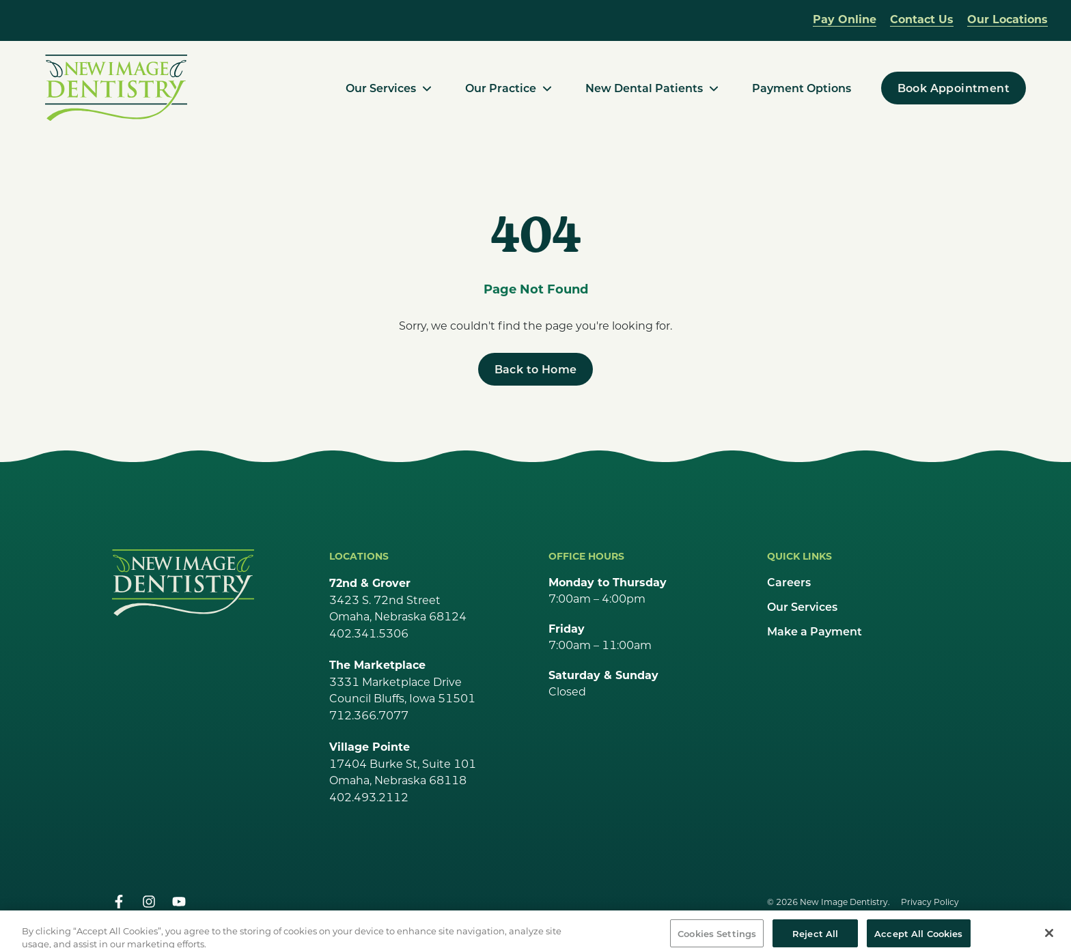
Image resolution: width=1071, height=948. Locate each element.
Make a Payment (814, 631)
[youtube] (179, 901)
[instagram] (149, 901)
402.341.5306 (368, 633)
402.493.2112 (368, 797)
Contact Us (922, 19)
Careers (789, 582)
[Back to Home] (536, 369)
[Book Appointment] (953, 88)
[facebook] (119, 901)
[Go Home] (183, 582)
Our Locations (1007, 19)
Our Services (802, 606)
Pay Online (844, 19)
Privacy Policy (930, 901)
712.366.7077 (368, 715)
